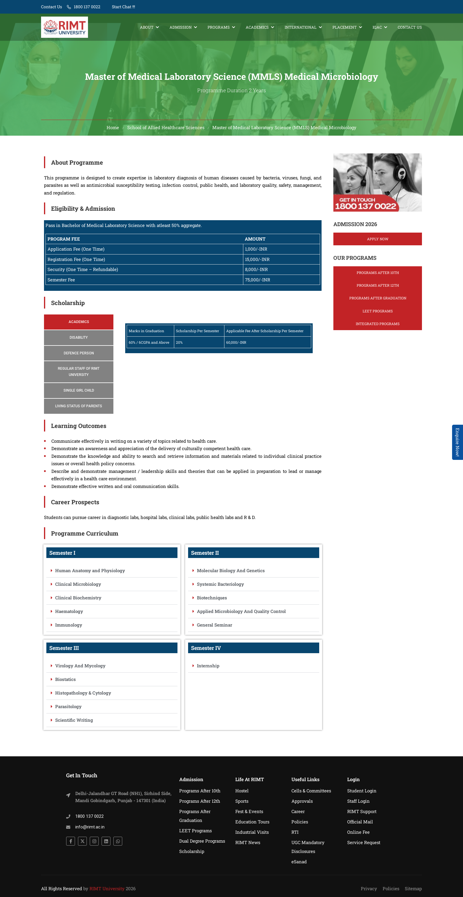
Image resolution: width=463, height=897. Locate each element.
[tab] (78, 323)
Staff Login (358, 801)
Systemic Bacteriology (220, 585)
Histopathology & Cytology (83, 694)
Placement (344, 27)
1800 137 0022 (87, 6)
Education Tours (252, 822)
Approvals (302, 801)
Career (298, 811)
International (301, 27)
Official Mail (360, 822)
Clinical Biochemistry (78, 599)
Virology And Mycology (80, 667)
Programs (219, 27)
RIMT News (247, 842)
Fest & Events (249, 811)
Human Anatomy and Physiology (90, 572)
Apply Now (377, 240)
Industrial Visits (252, 832)
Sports (241, 801)
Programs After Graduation (377, 299)
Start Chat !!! (123, 6)
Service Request (363, 842)
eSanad (299, 861)
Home (113, 129)
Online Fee (358, 832)
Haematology (69, 613)
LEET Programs (378, 312)
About (147, 27)
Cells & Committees (311, 791)
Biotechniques (212, 599)
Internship (208, 667)
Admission (180, 27)
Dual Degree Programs (202, 841)
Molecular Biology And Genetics (231, 572)
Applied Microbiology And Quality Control (241, 613)
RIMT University (107, 888)
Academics (257, 27)
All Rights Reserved (61, 888)
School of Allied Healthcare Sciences (165, 129)
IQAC (377, 27)
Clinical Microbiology (78, 585)
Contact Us (51, 6)
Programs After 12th (378, 287)
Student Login (361, 791)
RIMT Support (361, 811)
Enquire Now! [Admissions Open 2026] (458, 442)
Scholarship (191, 851)
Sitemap (413, 888)
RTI (295, 832)
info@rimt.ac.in (90, 827)
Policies (299, 822)
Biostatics (65, 681)
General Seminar (214, 626)
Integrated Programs (378, 325)
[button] (111, 572)
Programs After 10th (378, 274)
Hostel (242, 791)
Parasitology (68, 708)
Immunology (68, 626)
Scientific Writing (74, 721)
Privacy (369, 888)
